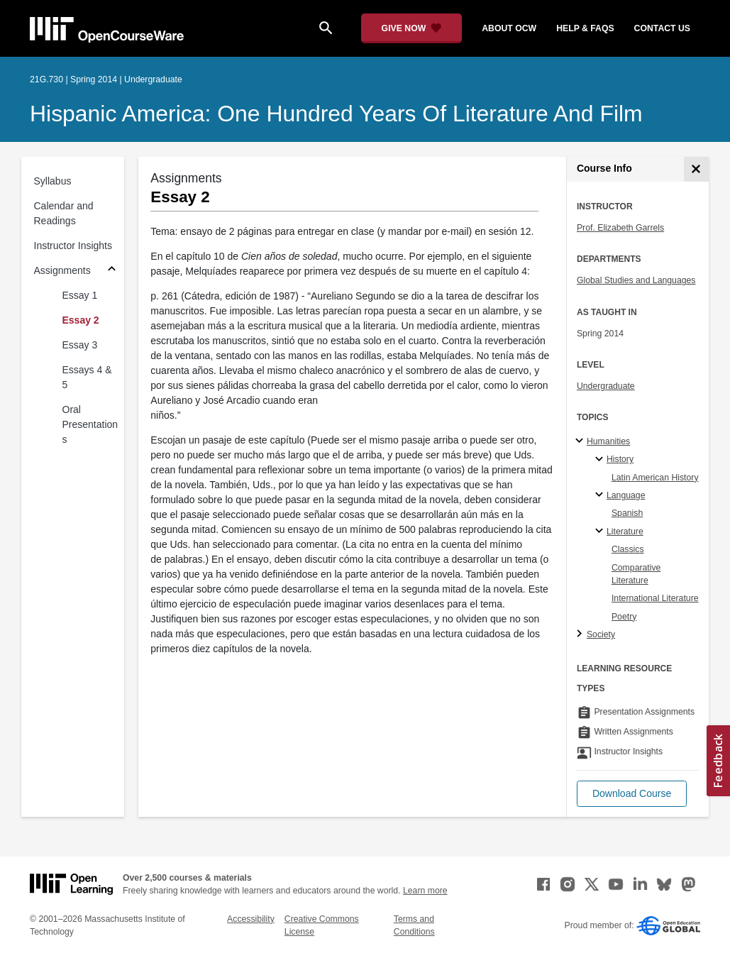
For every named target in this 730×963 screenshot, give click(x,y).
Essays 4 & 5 (87, 377)
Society (601, 634)
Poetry (624, 617)
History (620, 459)
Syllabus (53, 181)
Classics (628, 549)
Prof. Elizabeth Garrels (620, 228)
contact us (662, 28)
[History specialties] (601, 460)
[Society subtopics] (581, 634)
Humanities (608, 441)
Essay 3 (80, 345)
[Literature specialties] (601, 531)
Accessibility (251, 919)
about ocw (509, 28)
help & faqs (585, 28)
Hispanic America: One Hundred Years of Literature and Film (336, 113)
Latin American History (655, 478)
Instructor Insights (73, 245)
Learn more (425, 891)
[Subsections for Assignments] (111, 270)
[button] (632, 794)
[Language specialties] (601, 495)
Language (626, 495)
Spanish (627, 513)
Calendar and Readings (64, 213)
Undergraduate (606, 386)
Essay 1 (80, 295)
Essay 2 (80, 320)
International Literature (655, 598)
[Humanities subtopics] (581, 441)
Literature (625, 531)
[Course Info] (696, 169)
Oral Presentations (90, 424)
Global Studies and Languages (636, 280)
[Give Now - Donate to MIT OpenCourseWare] (412, 28)
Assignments (62, 270)
